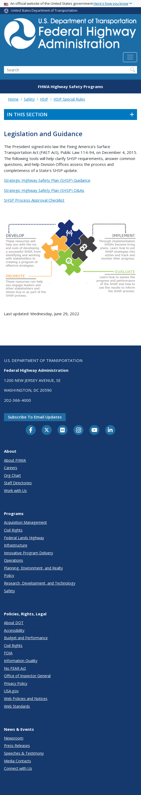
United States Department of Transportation (44, 10)
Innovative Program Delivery (28, 552)
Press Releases (17, 745)
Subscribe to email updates (35, 417)
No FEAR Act (15, 668)
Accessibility (14, 630)
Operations (13, 560)
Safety (29, 99)
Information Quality (20, 660)
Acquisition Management (25, 522)
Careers (10, 467)
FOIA (8, 652)
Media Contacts (17, 760)
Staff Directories (18, 482)
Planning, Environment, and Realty (33, 568)
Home (13, 99)
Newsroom (13, 738)
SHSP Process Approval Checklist (34, 200)
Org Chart (12, 475)
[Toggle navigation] (130, 57)
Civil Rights (13, 530)
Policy (9, 575)
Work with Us (15, 490)
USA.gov (11, 690)
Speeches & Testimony (24, 753)
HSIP (44, 99)
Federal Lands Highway (24, 537)
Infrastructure (15, 545)
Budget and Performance (26, 637)
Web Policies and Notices (25, 698)
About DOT (14, 622)
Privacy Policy (15, 683)
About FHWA (15, 460)
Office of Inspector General (27, 675)
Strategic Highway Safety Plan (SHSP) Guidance (47, 180)
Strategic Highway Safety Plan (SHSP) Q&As (44, 190)
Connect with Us (18, 768)
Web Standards (17, 706)
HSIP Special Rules (69, 99)
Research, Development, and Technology (39, 583)
